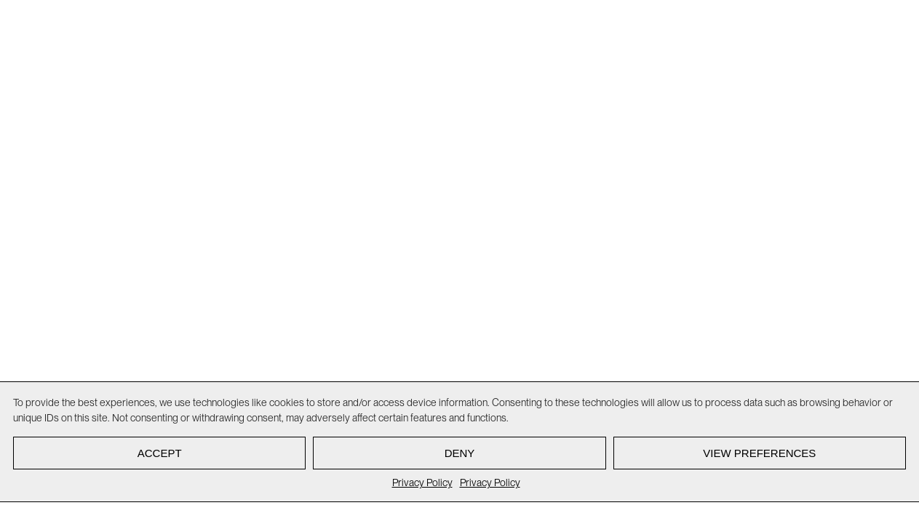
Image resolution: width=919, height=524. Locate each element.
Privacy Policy (422, 482)
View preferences (759, 453)
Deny (460, 453)
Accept (160, 453)
